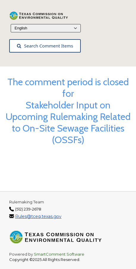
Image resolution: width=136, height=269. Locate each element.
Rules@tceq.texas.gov (38, 216)
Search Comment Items (45, 46)
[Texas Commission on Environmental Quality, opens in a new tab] (42, 15)
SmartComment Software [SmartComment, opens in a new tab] (59, 254)
